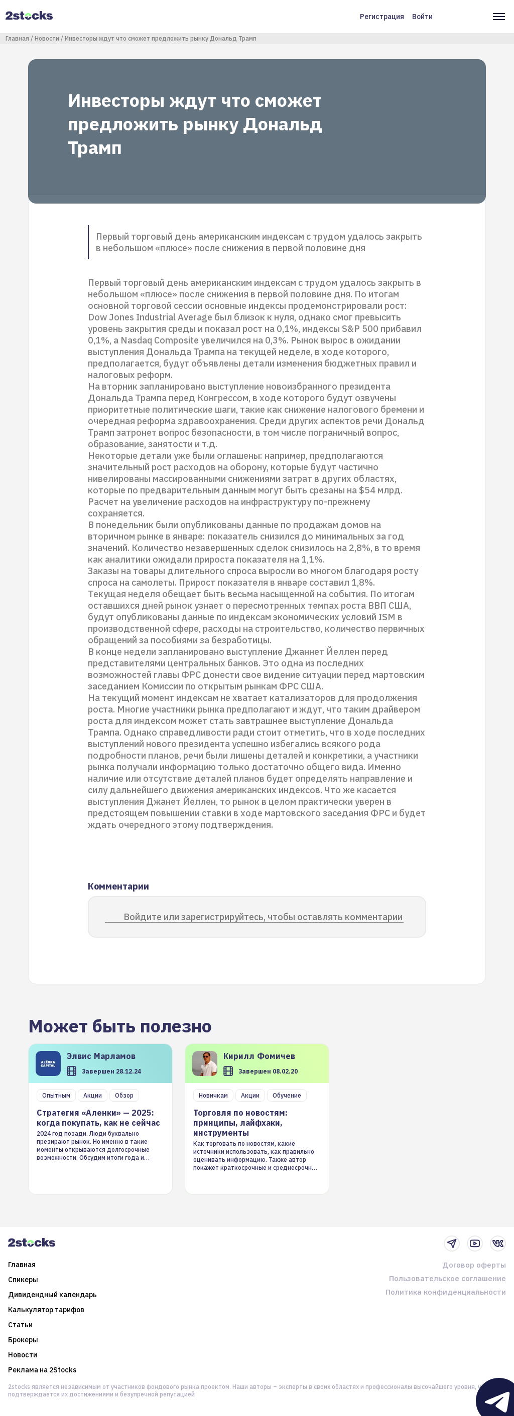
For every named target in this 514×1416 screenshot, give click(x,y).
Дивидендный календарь (52, 1294)
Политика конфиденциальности (446, 1292)
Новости (47, 38)
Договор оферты (474, 1265)
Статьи (20, 1324)
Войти (422, 16)
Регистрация (382, 16)
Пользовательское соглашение (447, 1278)
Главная (17, 38)
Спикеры (23, 1279)
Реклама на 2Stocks (42, 1369)
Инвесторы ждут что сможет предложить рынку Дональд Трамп (160, 38)
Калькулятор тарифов (46, 1309)
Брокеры (23, 1339)
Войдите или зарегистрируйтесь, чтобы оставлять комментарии (263, 917)
